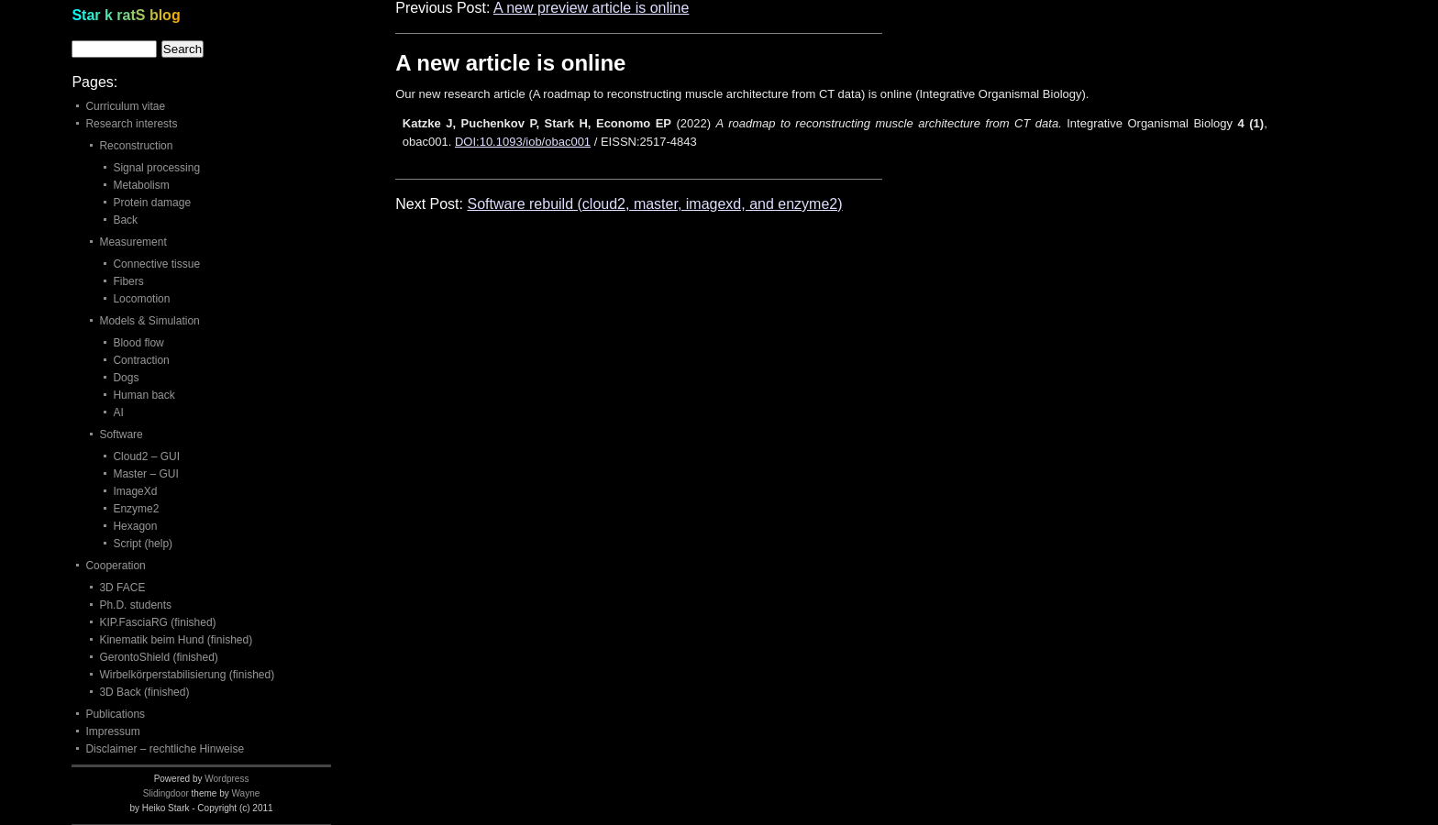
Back (125, 220)
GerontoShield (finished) (158, 657)
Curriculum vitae (125, 106)
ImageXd (135, 491)
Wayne (246, 793)
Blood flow (138, 342)
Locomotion (141, 298)
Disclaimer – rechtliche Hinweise (164, 748)
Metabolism (141, 185)
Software (120, 434)
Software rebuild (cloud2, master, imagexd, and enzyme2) (654, 204)
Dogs (125, 377)
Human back (143, 395)
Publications (115, 714)
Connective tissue (156, 264)
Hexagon (135, 526)
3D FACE (122, 587)
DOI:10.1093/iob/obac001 (523, 141)
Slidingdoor (166, 793)
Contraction (141, 360)
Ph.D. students (135, 605)
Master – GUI (145, 474)
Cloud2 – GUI (146, 456)
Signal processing (156, 167)
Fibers (128, 281)
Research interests (131, 123)
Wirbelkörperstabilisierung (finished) (186, 674)
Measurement (132, 242)
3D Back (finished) (144, 692)
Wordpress (227, 779)
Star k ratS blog (126, 15)
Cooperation (115, 565)
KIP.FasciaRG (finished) (157, 622)
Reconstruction (135, 145)
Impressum (112, 731)
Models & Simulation (149, 320)
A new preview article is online (591, 8)
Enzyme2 (136, 508)
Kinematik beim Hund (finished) (175, 639)
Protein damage (152, 202)
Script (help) (142, 543)
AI (118, 412)
